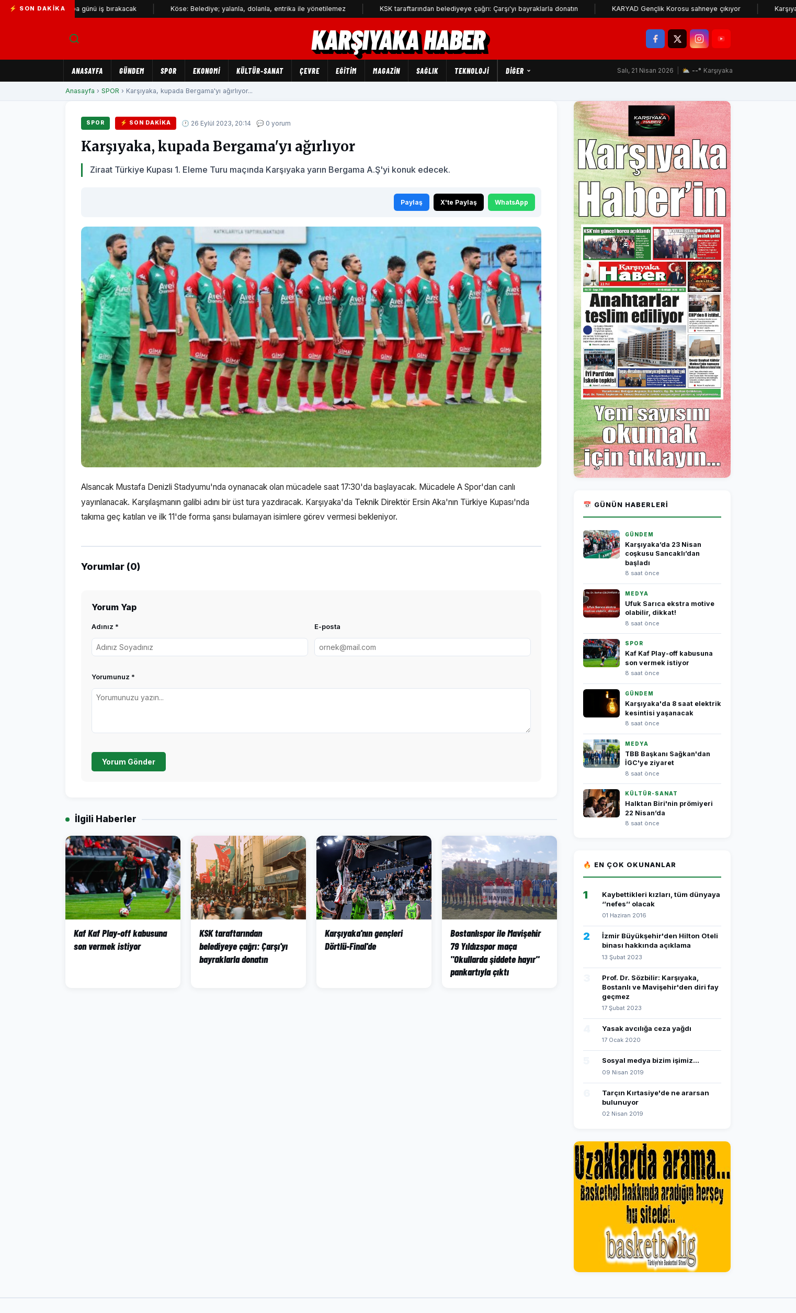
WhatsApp (511, 202)
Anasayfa (87, 70)
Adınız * (105, 626)
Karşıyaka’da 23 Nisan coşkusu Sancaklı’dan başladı (663, 554)
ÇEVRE (310, 70)
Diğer (518, 70)
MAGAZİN (386, 70)
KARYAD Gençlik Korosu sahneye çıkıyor (691, 9)
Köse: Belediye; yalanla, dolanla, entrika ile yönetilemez (273, 9)
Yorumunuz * (113, 676)
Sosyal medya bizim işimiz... (650, 1060)
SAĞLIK (427, 70)
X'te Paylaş (458, 202)
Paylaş (412, 202)
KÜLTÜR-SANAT (259, 70)
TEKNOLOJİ (471, 70)
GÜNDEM (131, 70)
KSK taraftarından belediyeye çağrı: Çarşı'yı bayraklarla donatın (494, 9)
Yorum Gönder (128, 761)
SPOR (169, 70)
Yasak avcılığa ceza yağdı (646, 1028)
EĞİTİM (346, 70)
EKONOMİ (206, 70)
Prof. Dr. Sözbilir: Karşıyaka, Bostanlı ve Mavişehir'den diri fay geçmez (660, 987)
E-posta (327, 626)
